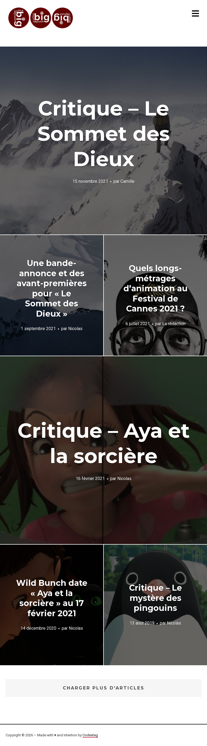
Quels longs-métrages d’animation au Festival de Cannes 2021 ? (155, 288)
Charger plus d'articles (103, 688)
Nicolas (75, 328)
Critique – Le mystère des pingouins (155, 598)
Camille (127, 181)
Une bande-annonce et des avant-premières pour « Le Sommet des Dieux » (52, 288)
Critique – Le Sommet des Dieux (103, 133)
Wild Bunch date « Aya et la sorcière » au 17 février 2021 (51, 598)
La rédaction (173, 323)
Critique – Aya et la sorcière (104, 443)
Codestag (90, 735)
